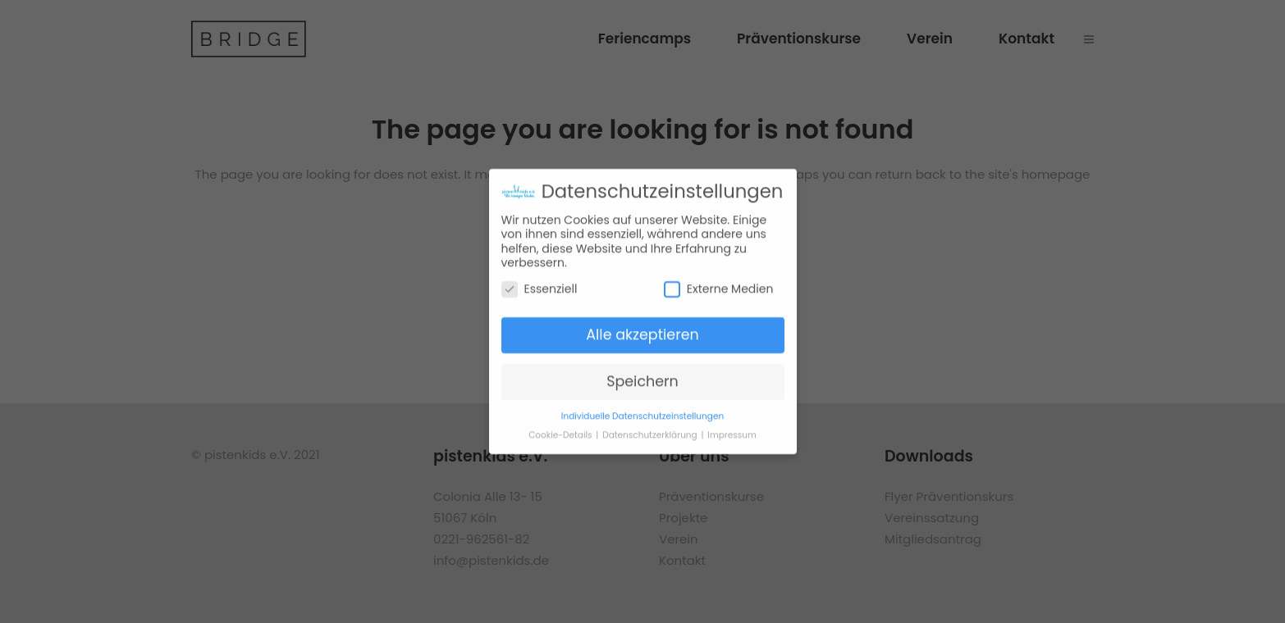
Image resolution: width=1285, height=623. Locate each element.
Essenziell (539, 281)
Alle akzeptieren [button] (642, 326)
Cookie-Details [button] (561, 427)
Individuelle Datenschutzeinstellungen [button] (642, 408)
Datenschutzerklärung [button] (650, 427)
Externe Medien (719, 281)
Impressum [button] (731, 427)
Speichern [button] (642, 373)
